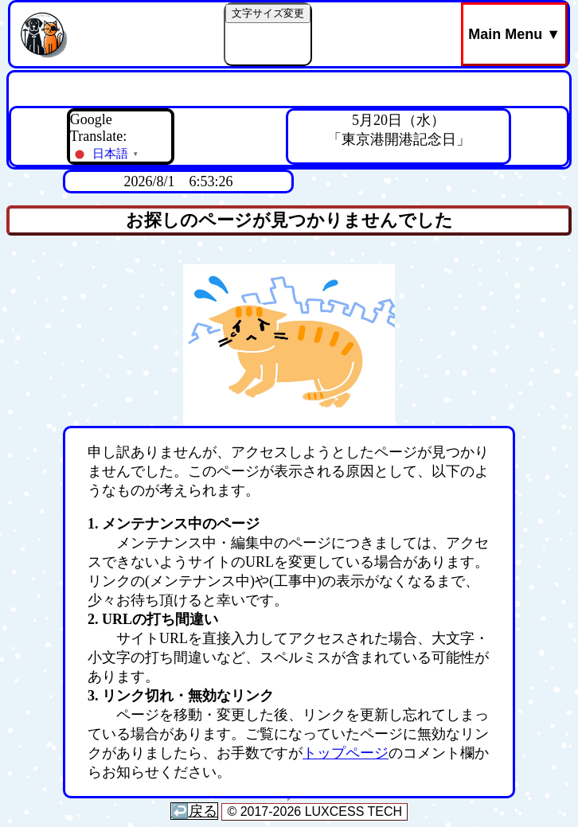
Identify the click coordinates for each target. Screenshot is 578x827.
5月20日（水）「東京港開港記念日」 (399, 129)
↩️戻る (194, 811)
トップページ (346, 753)
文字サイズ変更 (268, 13)
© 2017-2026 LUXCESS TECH (314, 811)
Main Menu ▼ (514, 34)
